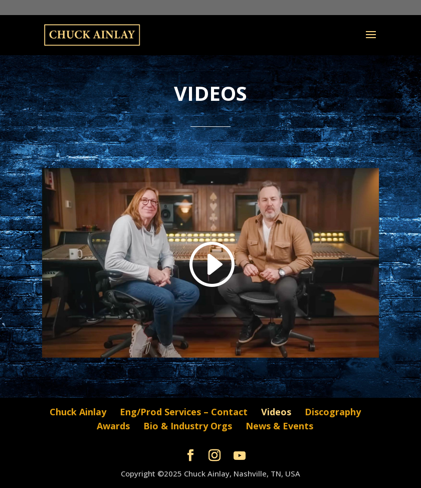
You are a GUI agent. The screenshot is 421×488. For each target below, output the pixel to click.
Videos (276, 412)
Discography (333, 412)
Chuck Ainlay (78, 412)
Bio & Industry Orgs (187, 426)
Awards (113, 426)
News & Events (279, 426)
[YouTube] (240, 456)
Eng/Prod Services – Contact (184, 412)
